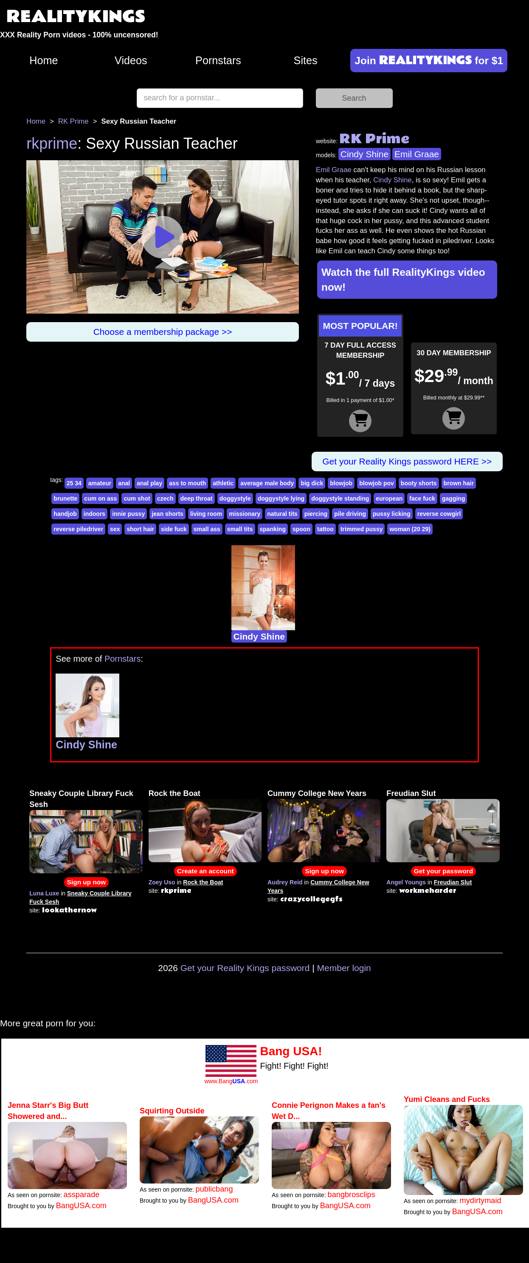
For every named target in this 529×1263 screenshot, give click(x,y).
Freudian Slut (411, 793)
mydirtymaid (480, 1200)
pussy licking (392, 513)
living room (206, 513)
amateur (99, 483)
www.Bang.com (231, 1081)
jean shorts (167, 513)
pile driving (350, 513)
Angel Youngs (406, 882)
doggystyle (235, 498)
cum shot (137, 498)
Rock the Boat (174, 793)
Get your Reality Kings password (245, 968)
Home (43, 60)
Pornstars (218, 60)
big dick (312, 483)
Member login (344, 968)
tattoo (325, 529)
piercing (315, 513)
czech (165, 498)
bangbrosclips (351, 1194)
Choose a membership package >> (162, 332)
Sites (306, 60)
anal (124, 483)
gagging (453, 498)
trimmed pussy (361, 529)
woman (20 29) (409, 529)
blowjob (341, 483)
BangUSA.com (81, 1205)
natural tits (282, 513)
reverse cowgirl (439, 513)
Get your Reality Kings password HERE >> (407, 461)
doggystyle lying (281, 498)
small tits (240, 529)
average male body (267, 483)
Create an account (205, 871)
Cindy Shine (364, 154)
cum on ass (100, 498)
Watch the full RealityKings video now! (403, 279)
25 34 (74, 483)
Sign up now (86, 882)
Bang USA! (291, 1051)
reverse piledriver (78, 529)
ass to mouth (187, 483)
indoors (94, 513)
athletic (223, 483)
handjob (64, 513)
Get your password (443, 871)
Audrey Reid (284, 882)
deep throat (196, 498)
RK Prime (73, 121)
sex (115, 529)
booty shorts (419, 483)
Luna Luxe (44, 893)
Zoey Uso (162, 882)
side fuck (174, 529)
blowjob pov (376, 483)
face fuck (422, 498)
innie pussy (128, 513)
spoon (301, 529)
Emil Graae (416, 154)
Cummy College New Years (316, 793)
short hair (140, 529)
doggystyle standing (340, 498)
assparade (82, 1194)
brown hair (459, 483)
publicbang (214, 1189)
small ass (207, 529)
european (389, 498)
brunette (65, 498)
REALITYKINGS (76, 17)
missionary (244, 513)
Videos (131, 60)
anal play (149, 483)
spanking (273, 529)
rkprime (51, 143)
